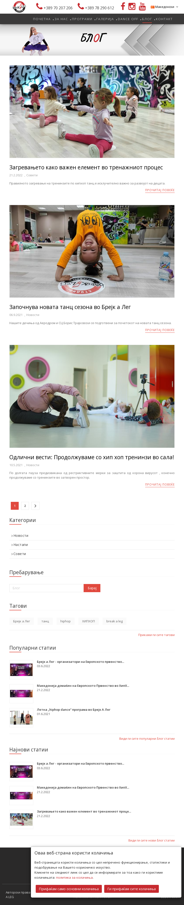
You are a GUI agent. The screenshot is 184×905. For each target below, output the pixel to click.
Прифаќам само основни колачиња (69, 888)
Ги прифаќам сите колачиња (131, 888)
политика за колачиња (74, 877)
